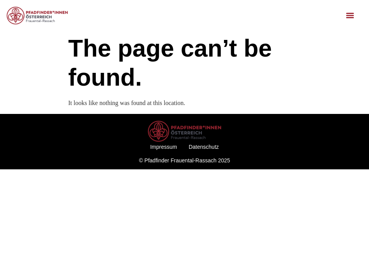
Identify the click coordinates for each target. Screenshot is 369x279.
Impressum (163, 147)
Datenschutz (204, 147)
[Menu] (350, 15)
